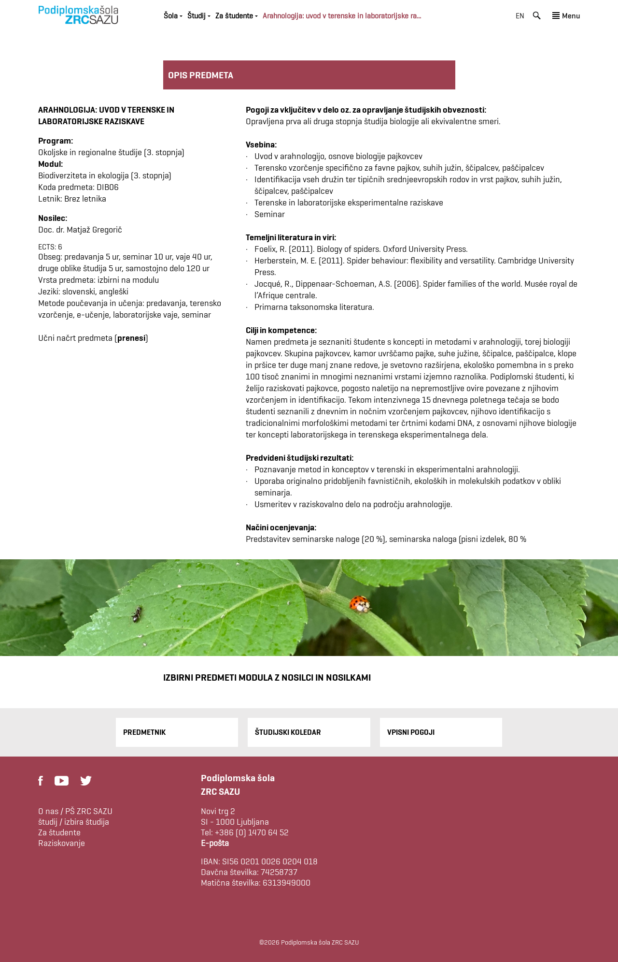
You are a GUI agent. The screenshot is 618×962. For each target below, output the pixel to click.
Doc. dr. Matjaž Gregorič (80, 229)
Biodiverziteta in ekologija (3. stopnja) (104, 175)
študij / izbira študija (73, 821)
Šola (171, 16)
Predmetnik (144, 732)
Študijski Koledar (288, 732)
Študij (196, 16)
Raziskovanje (61, 843)
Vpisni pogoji (411, 732)
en (520, 16)
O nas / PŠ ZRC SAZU (75, 811)
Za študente (234, 16)
